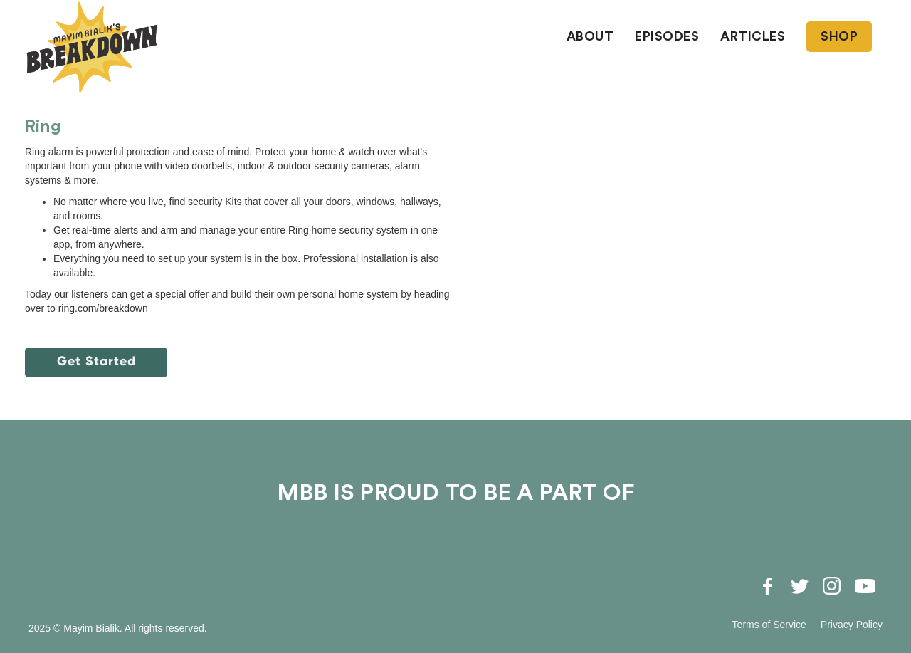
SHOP (839, 36)
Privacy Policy (852, 624)
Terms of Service (769, 624)
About (590, 36)
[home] (92, 47)
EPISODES (667, 36)
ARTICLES (752, 36)
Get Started (96, 361)
